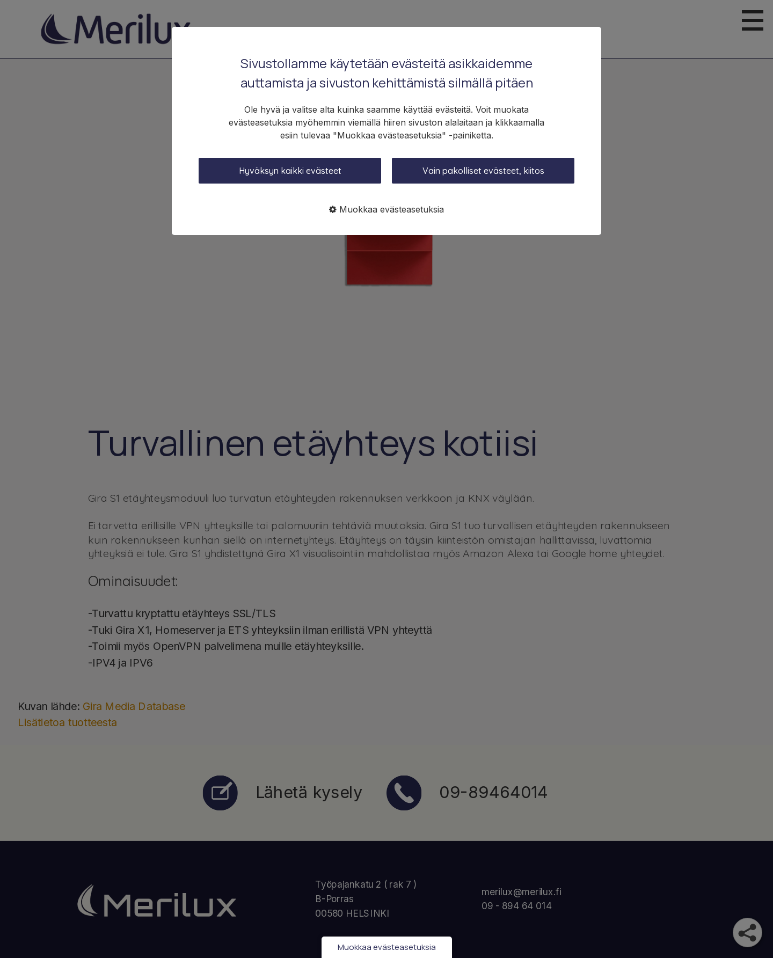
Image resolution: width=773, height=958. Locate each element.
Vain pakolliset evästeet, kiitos (483, 170)
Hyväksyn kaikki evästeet (290, 170)
